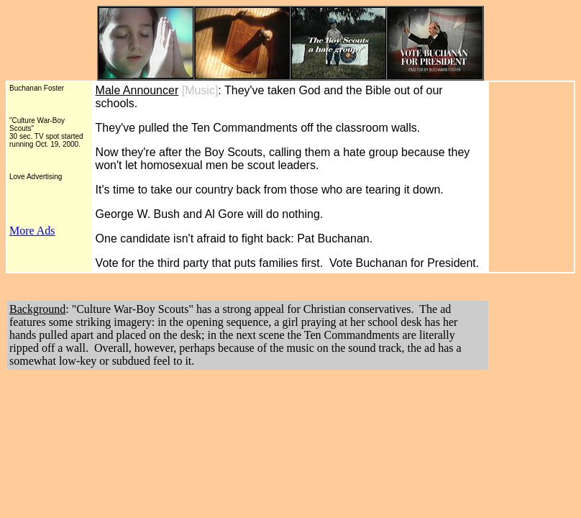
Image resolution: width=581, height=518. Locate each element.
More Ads (32, 230)
